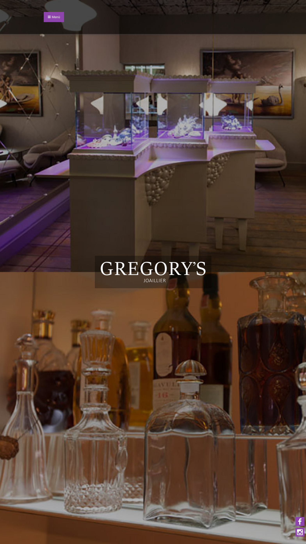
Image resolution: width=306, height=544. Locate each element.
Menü (54, 17)
